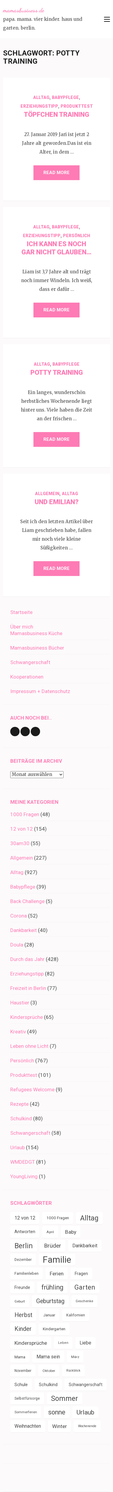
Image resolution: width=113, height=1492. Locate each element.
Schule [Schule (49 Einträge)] (21, 1384)
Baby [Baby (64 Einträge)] (70, 1232)
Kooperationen (26, 677)
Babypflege (65, 97)
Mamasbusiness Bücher (37, 648)
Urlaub (17, 1147)
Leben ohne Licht (29, 1046)
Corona (18, 916)
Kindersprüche (26, 1017)
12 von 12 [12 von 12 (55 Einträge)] (24, 1218)
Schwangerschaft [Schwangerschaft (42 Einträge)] (85, 1384)
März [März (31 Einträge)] (75, 1357)
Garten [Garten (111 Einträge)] (84, 1287)
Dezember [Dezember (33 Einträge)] (23, 1260)
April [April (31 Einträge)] (50, 1232)
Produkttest (77, 106)
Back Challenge (27, 901)
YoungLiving (24, 1176)
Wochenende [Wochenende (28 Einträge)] (87, 1426)
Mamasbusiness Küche (36, 633)
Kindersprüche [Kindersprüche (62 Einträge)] (30, 1343)
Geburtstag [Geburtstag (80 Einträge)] (50, 1301)
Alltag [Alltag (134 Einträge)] (89, 1218)
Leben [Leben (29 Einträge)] (63, 1343)
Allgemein (47, 493)
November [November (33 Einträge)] (22, 1371)
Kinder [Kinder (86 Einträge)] (23, 1328)
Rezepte (19, 1104)
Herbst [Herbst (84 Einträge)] (23, 1315)
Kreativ (18, 1032)
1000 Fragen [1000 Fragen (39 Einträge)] (57, 1218)
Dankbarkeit (23, 930)
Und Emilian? (57, 502)
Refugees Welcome (32, 1089)
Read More (56, 172)
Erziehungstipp (39, 106)
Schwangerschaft (30, 662)
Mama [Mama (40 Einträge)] (19, 1356)
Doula (16, 945)
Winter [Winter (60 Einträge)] (59, 1426)
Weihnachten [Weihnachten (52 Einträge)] (27, 1426)
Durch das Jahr (27, 959)
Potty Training (56, 372)
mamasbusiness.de (23, 10)
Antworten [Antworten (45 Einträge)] (24, 1231)
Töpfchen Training (56, 114)
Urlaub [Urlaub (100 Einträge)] (85, 1412)
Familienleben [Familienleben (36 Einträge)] (26, 1273)
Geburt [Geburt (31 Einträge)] (19, 1301)
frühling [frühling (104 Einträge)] (52, 1287)
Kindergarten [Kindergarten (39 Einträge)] (54, 1329)
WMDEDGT (22, 1162)
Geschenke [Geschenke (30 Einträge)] (84, 1301)
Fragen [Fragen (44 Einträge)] (81, 1273)
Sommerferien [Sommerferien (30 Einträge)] (25, 1412)
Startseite (21, 612)
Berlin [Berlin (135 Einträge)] (23, 1246)
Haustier (19, 1003)
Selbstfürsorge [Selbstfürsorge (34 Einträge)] (27, 1398)
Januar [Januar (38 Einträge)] (49, 1315)
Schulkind (21, 1118)
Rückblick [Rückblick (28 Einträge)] (73, 1371)
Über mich (21, 627)
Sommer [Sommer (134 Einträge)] (64, 1398)
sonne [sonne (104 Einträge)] (56, 1412)
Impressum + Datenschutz (40, 691)
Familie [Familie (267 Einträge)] (57, 1260)
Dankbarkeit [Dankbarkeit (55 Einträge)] (84, 1246)
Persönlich (76, 235)
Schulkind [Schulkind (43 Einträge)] (48, 1384)
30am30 (20, 843)
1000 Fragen (24, 814)
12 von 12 (21, 829)
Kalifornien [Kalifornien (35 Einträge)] (75, 1315)
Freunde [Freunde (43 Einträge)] (22, 1287)
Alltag (41, 97)
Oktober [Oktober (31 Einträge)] (48, 1371)
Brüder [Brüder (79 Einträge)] (52, 1245)
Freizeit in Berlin (28, 988)
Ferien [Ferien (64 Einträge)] (57, 1274)
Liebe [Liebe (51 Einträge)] (85, 1343)
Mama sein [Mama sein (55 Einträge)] (48, 1357)
